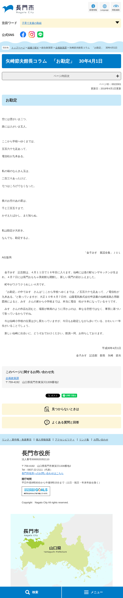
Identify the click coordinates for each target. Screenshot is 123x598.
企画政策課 (61, 47)
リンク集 (84, 439)
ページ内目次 (62, 75)
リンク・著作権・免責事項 (16, 439)
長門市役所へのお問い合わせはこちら (42, 473)
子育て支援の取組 (32, 23)
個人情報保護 (43, 439)
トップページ (18, 47)
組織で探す (33, 47)
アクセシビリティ (65, 439)
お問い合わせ (101, 439)
